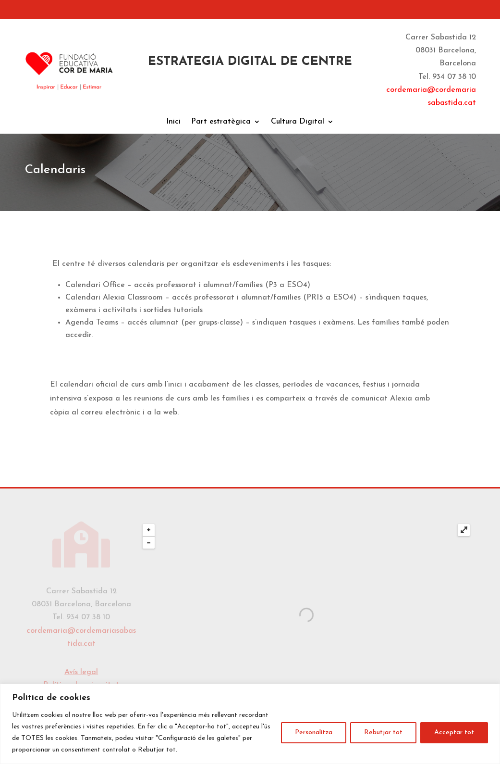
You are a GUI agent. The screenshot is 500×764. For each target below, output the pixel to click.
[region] (250, 724)
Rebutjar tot (383, 732)
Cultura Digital (297, 121)
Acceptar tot (454, 732)
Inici (173, 121)
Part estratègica (221, 121)
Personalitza (313, 732)
